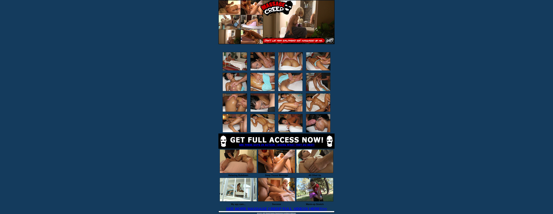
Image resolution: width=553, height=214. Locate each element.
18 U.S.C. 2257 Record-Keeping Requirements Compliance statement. (276, 213)
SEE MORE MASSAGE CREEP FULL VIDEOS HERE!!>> (276, 209)
